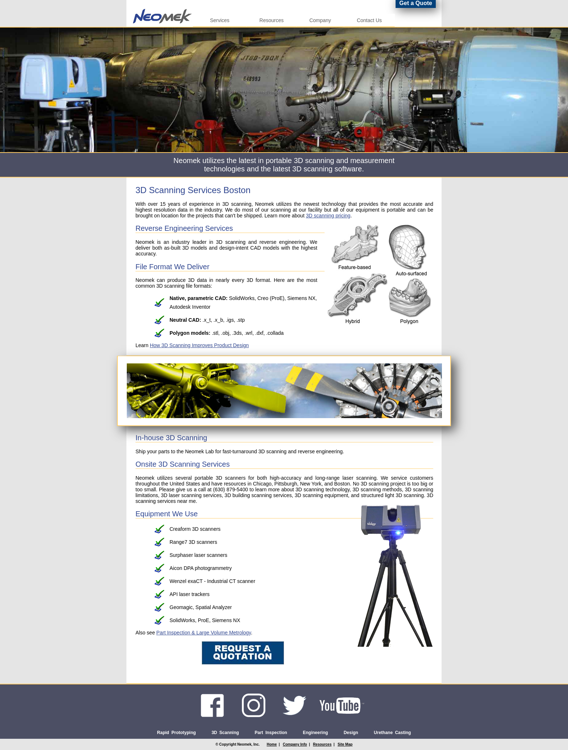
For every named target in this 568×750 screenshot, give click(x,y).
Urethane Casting (392, 732)
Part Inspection (271, 732)
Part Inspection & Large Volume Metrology (203, 633)
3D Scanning (225, 732)
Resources (271, 20)
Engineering (315, 732)
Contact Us (369, 20)
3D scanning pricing (328, 215)
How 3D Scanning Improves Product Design (199, 345)
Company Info (295, 744)
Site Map (345, 744)
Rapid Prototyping (176, 732)
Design (351, 732)
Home (272, 744)
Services (220, 20)
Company (320, 20)
